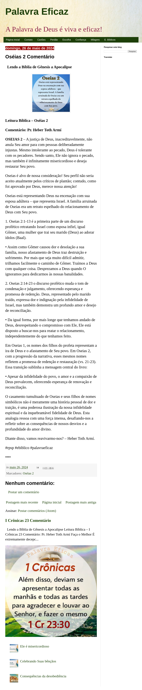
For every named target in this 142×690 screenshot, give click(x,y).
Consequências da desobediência (43, 676)
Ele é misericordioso (34, 646)
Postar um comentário (23, 492)
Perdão (54, 39)
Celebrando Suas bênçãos (38, 661)
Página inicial (13, 39)
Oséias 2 (28, 473)
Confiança (81, 39)
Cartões (41, 39)
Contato (28, 39)
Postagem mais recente (22, 502)
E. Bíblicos (109, 39)
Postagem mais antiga (80, 502)
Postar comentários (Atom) (37, 511)
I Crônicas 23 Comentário (28, 520)
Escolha (66, 39)
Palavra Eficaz (36, 11)
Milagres (95, 39)
